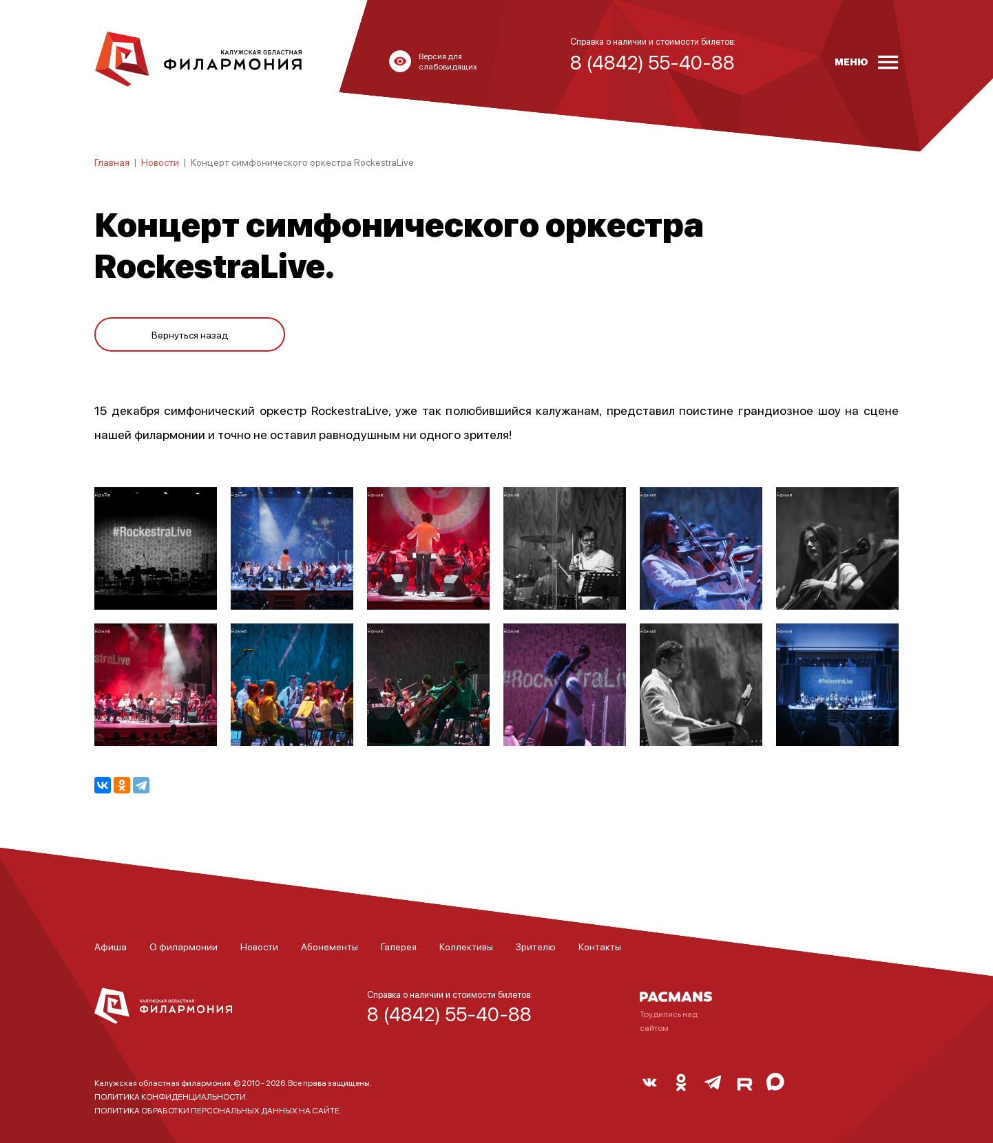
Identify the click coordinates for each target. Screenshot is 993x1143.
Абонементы (329, 946)
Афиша (110, 946)
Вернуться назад (190, 331)
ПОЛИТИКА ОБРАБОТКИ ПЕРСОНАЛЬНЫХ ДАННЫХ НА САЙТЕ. (218, 1110)
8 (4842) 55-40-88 (449, 1013)
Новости (160, 162)
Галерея (399, 946)
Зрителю (536, 946)
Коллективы (466, 946)
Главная (111, 162)
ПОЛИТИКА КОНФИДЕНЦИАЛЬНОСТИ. (171, 1096)
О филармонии (183, 946)
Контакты (599, 946)
